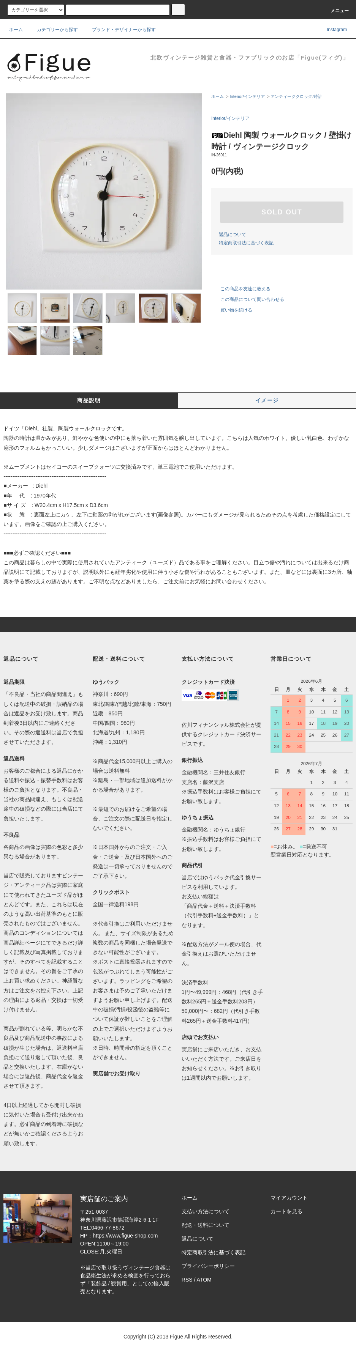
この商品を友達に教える (241, 288)
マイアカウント (289, 1198)
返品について (232, 234)
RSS (187, 1280)
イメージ (267, 400)
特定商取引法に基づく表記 (246, 243)
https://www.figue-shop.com (125, 1236)
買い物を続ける (231, 310)
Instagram (331, 29)
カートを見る (286, 1211)
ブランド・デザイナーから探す (119, 29)
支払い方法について (205, 1211)
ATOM (204, 1280)
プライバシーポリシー (208, 1266)
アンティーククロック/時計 (296, 96)
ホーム (16, 29)
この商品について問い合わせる (247, 299)
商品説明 (89, 400)
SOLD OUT (281, 212)
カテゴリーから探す (53, 29)
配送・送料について (205, 1225)
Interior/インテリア (247, 96)
